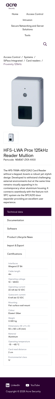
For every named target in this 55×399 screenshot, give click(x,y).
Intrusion (27, 19)
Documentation (15, 220)
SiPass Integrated (13, 60)
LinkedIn (13, 385)
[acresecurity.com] (27, 6)
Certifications (14, 253)
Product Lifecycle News (20, 237)
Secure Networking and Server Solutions (27, 27)
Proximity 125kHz (13, 64)
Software (12, 228)
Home (15, 14)
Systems (28, 57)
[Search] (45, 44)
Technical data (15, 211)
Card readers (33, 60)
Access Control (34, 14)
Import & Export (15, 245)
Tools (27, 35)
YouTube (33, 385)
